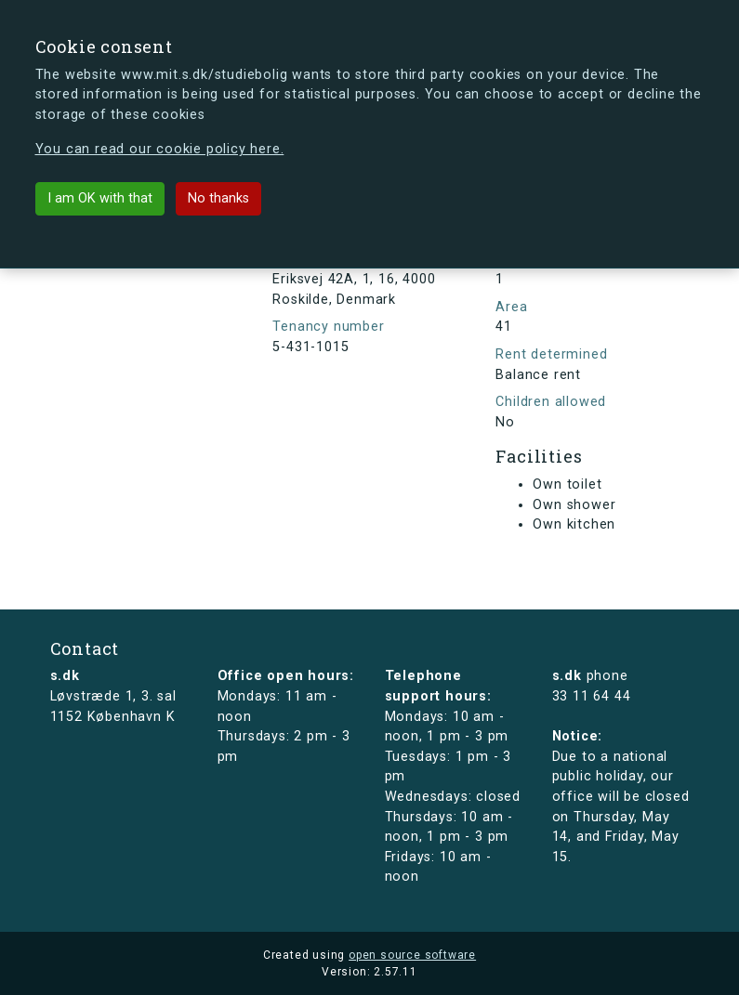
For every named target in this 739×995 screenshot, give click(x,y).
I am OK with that (99, 198)
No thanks (218, 198)
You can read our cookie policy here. (159, 149)
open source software (412, 955)
